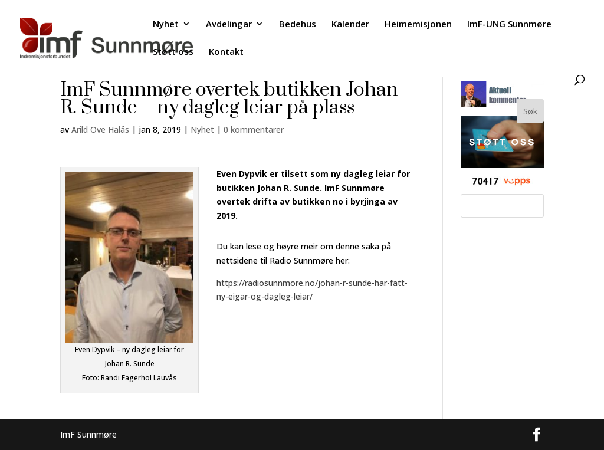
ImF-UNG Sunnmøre (509, 24)
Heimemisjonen (418, 24)
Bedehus (297, 24)
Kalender (350, 24)
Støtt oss (173, 52)
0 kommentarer (254, 129)
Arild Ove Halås (100, 129)
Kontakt (226, 52)
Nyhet (166, 24)
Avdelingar (229, 24)
